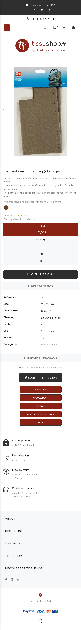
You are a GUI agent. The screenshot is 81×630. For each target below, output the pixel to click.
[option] (40, 110)
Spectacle (40, 406)
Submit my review (40, 378)
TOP (40, 622)
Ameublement (40, 398)
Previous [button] (3, 110)
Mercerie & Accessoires (40, 414)
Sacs (40, 422)
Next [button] (78, 110)
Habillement (40, 389)
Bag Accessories (50, 344)
